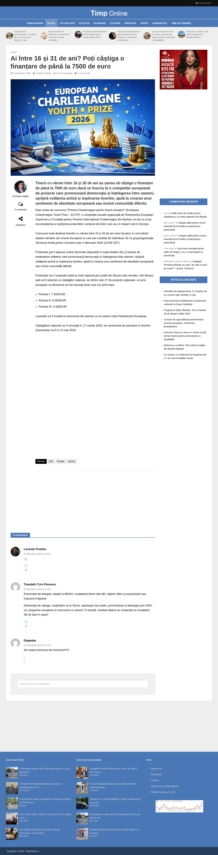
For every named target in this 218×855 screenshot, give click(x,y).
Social (51, 23)
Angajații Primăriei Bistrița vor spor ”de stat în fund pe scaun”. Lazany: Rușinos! (185, 265)
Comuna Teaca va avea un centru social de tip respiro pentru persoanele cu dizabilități (163, 35)
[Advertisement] (95, 498)
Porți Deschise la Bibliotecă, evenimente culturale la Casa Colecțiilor (59, 35)
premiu (71, 461)
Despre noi (156, 768)
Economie (100, 23)
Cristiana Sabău (43, 73)
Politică (84, 23)
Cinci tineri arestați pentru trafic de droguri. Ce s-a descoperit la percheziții (184, 252)
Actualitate (67, 23)
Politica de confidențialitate (165, 786)
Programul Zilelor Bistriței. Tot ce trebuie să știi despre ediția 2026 (95, 34)
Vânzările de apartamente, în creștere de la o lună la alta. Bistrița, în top (25, 35)
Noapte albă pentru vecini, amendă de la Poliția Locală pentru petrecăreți (185, 226)
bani (51, 461)
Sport (144, 23)
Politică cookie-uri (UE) (163, 792)
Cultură (115, 23)
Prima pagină (35, 23)
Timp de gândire (181, 23)
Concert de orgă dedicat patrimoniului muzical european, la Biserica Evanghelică (128, 35)
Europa (60, 461)
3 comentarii (21, 209)
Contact (155, 780)
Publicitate (156, 774)
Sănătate (130, 23)
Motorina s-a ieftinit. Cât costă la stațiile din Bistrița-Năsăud (197, 34)
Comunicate (159, 23)
